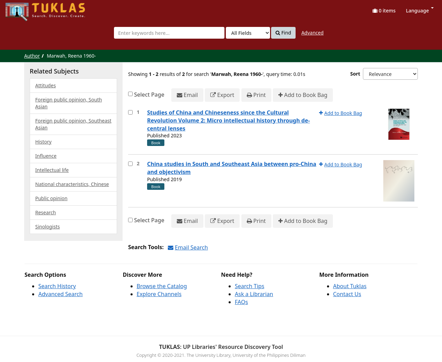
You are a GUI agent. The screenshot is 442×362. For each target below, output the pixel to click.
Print (256, 95)
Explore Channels (159, 294)
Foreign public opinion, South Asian (68, 103)
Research (45, 212)
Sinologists (47, 226)
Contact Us (347, 294)
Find (283, 32)
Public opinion (51, 198)
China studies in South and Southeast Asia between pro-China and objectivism (231, 168)
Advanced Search (60, 294)
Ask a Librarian (254, 294)
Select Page (149, 94)
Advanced (312, 32)
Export (222, 95)
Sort (355, 73)
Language (420, 10)
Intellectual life (52, 170)
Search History (57, 286)
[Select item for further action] (130, 112)
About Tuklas (350, 286)
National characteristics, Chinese (72, 184)
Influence (46, 156)
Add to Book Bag (302, 95)
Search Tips (249, 286)
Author (32, 55)
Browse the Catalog (162, 286)
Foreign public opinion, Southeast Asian (73, 124)
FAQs (241, 302)
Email (187, 95)
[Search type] (248, 33)
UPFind (22, 8)
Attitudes (45, 85)
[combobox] (169, 33)
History (43, 141)
